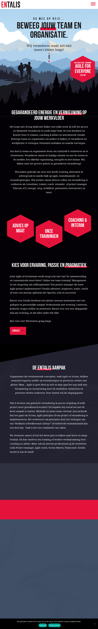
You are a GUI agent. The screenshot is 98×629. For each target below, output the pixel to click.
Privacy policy (54, 625)
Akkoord (43, 625)
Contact (16, 330)
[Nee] (95, 624)
